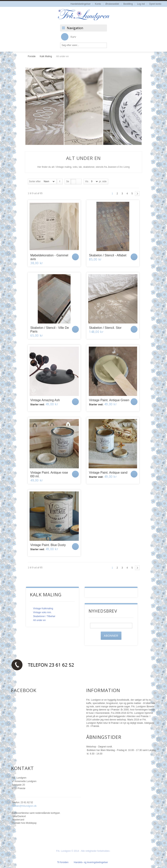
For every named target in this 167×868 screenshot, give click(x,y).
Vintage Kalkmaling (43, 608)
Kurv (68, 37)
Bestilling (128, 4)
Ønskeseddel (112, 4)
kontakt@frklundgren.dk (24, 806)
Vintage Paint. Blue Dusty (48, 545)
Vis (86, 181)
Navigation (75, 28)
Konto (98, 4)
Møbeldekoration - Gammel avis (49, 257)
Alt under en (39, 620)
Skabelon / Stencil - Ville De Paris (49, 329)
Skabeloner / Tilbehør (44, 616)
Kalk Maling (46, 56)
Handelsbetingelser (81, 4)
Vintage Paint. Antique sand (108, 472)
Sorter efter (35, 181)
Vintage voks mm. (42, 612)
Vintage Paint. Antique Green (109, 400)
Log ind (141, 4)
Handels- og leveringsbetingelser (91, 862)
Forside (32, 56)
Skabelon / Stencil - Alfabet (107, 255)
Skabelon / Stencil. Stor (105, 327)
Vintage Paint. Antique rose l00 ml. (49, 474)
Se (67, 181)
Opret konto (155, 4)
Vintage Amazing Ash (45, 400)
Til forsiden (62, 862)
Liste (78, 181)
